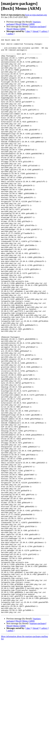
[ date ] (28, 31)
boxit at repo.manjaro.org (36, 15)
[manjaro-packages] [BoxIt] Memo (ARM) (23, 23)
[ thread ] (36, 31)
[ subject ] (44, 31)
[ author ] (10, 34)
